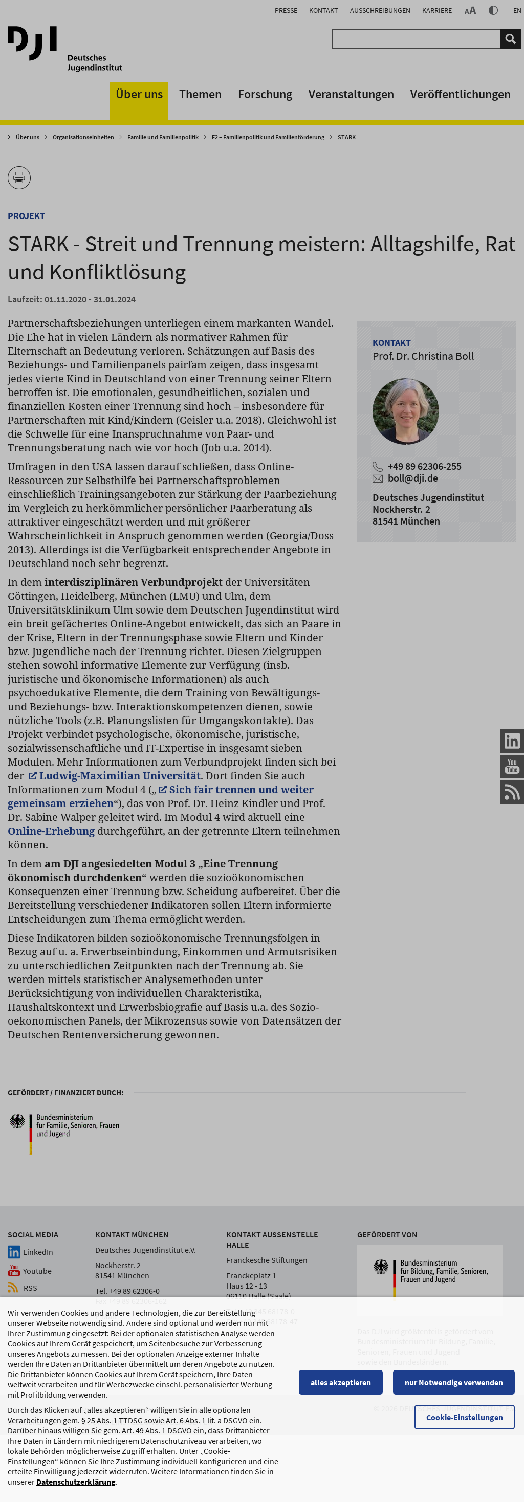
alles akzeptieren (342, 1387)
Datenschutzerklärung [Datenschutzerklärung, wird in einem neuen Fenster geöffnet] (76, 1487)
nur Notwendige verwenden (455, 1387)
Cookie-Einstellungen (466, 1422)
